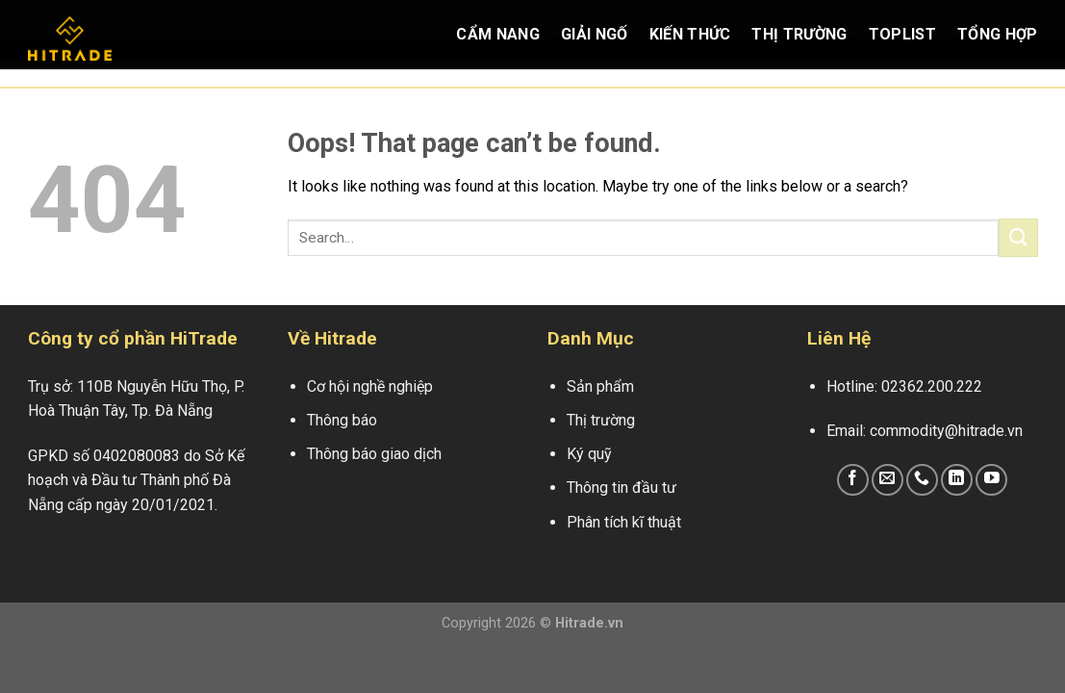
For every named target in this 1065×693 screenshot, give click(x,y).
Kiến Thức (690, 34)
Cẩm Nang (498, 34)
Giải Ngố (594, 34)
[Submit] (1018, 237)
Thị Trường (799, 34)
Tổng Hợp (997, 34)
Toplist (902, 34)
